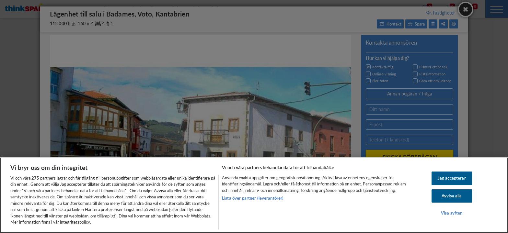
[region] (254, 195)
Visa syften (451, 213)
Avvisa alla (452, 195)
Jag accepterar (452, 178)
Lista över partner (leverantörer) (252, 198)
